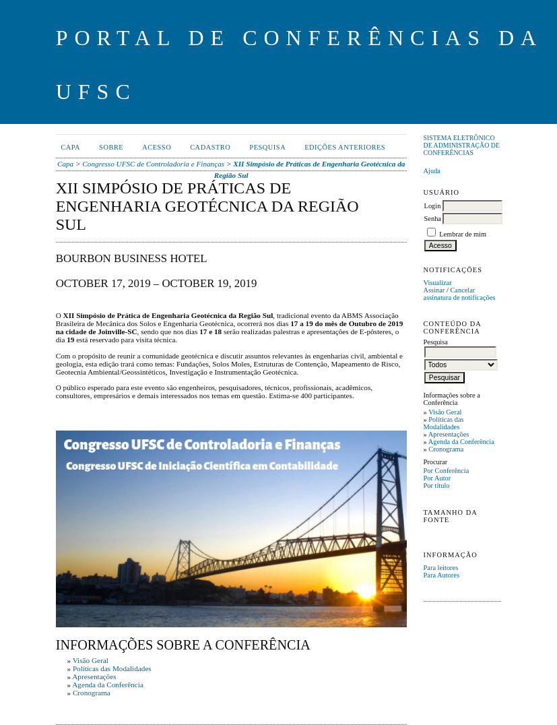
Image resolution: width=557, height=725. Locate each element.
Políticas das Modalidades (444, 423)
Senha (432, 218)
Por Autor (437, 478)
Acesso (156, 147)
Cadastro (210, 147)
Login (432, 206)
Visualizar (438, 282)
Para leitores (441, 567)
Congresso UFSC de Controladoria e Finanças (153, 164)
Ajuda (432, 171)
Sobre (111, 147)
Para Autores (441, 575)
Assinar (434, 290)
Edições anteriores (344, 147)
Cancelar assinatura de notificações (460, 293)
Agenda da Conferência (461, 441)
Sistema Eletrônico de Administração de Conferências (462, 145)
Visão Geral (444, 412)
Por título (437, 485)
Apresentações (448, 434)
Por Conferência (446, 470)
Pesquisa (267, 147)
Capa (70, 147)
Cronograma (445, 449)
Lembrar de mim (462, 234)
